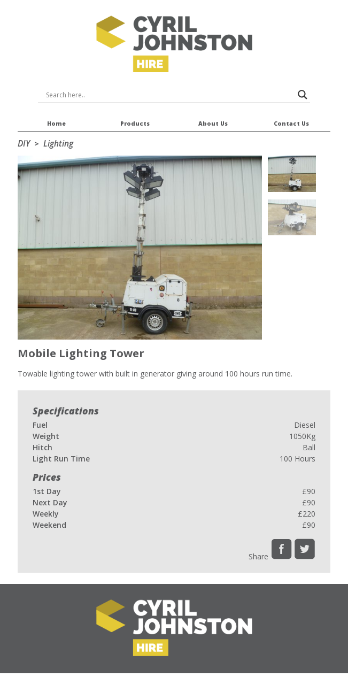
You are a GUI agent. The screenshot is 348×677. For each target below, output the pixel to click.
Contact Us (291, 118)
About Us (213, 118)
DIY (24, 143)
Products (135, 118)
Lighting (58, 143)
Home (57, 118)
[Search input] (169, 94)
